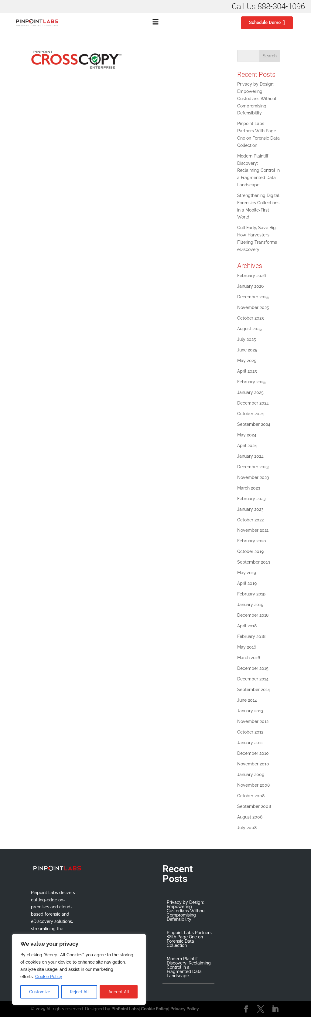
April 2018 (247, 625)
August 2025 (249, 328)
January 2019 (250, 604)
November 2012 (252, 721)
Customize (39, 991)
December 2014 (252, 678)
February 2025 (251, 381)
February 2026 (251, 275)
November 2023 (253, 477)
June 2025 (247, 349)
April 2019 (247, 583)
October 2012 (250, 732)
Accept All (118, 991)
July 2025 (246, 339)
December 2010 (253, 753)
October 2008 (251, 795)
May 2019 (246, 572)
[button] (155, 23)
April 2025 (247, 371)
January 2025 (250, 392)
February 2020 (251, 540)
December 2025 (253, 296)
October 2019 (250, 551)
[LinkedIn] (275, 1009)
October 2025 (250, 318)
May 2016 (246, 647)
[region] (79, 969)
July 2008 (247, 827)
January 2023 (250, 509)
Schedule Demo (267, 22)
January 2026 (250, 286)
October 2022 (250, 519)
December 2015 (252, 668)
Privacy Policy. (185, 1008)
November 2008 (253, 785)
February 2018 (251, 636)
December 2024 (253, 403)
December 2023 (253, 466)
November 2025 (253, 307)
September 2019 (253, 562)
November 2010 (253, 763)
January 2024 (250, 456)
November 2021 (252, 530)
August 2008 (249, 817)
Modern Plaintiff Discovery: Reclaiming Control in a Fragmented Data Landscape (258, 170)
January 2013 (250, 710)
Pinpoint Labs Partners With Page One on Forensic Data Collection (189, 939)
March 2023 (248, 488)
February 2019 (251, 594)
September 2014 (253, 689)
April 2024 (247, 445)
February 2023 (251, 498)
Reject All (79, 991)
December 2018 (252, 615)
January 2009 (250, 774)
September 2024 (253, 424)
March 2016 (248, 657)
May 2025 (246, 360)
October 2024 (250, 413)
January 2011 (250, 742)
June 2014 (247, 700)
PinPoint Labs (125, 1008)
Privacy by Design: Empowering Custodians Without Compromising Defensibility (256, 98)
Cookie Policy (48, 976)
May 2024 (246, 434)
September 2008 (254, 806)
